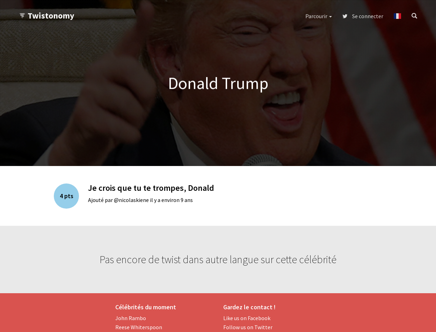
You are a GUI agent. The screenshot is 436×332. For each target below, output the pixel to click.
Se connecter (362, 16)
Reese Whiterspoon (138, 327)
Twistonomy (46, 15)
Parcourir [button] (318, 16)
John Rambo (130, 318)
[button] (397, 16)
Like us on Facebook (246, 318)
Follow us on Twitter (247, 327)
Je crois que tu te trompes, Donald (151, 187)
